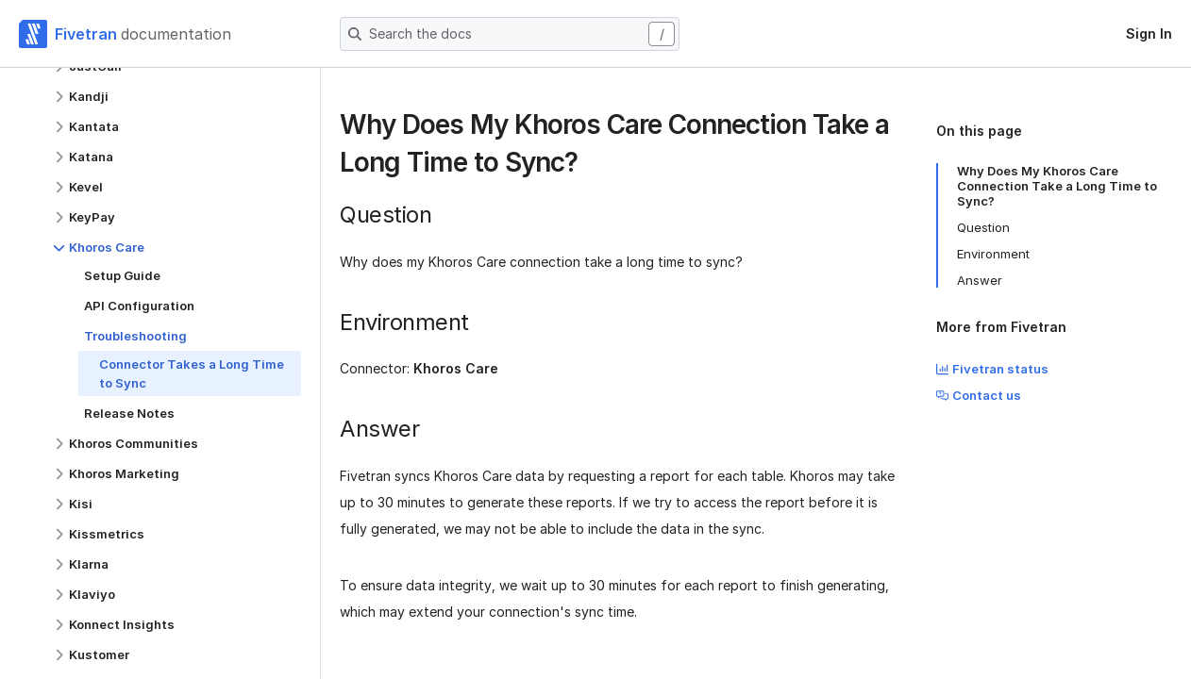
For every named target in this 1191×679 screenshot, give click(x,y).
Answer (979, 280)
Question (983, 227)
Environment (993, 253)
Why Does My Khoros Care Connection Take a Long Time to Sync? (1057, 185)
